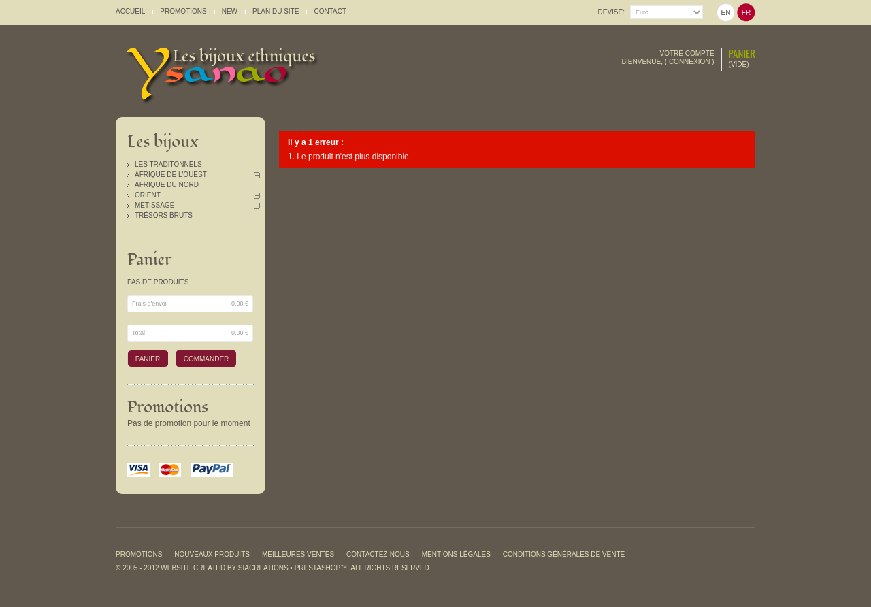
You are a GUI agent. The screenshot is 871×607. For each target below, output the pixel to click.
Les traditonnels (168, 164)
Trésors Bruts (164, 215)
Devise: (611, 12)
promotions (183, 11)
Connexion (689, 61)
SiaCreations (263, 568)
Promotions (167, 407)
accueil (130, 11)
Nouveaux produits (212, 554)
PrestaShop (318, 568)
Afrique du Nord (167, 184)
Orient (148, 195)
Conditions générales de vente (564, 554)
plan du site (275, 11)
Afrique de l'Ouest (171, 174)
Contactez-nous (378, 554)
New (229, 11)
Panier (742, 53)
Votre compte (687, 53)
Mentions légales (456, 554)
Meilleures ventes (298, 554)
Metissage (154, 205)
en (726, 12)
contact (330, 11)
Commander (206, 359)
